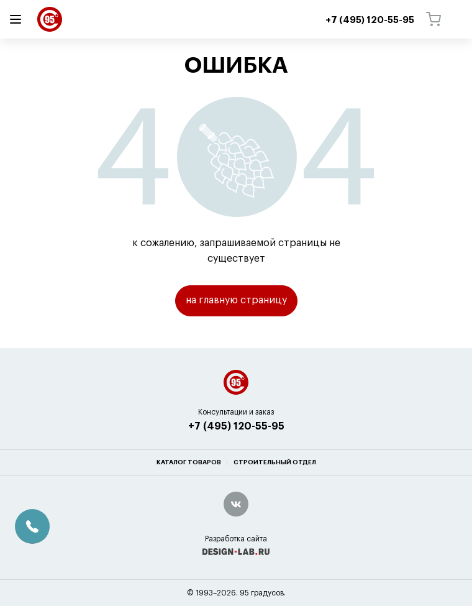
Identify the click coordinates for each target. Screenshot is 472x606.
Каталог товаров (189, 462)
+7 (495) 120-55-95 (236, 426)
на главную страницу (236, 300)
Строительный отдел (275, 462)
